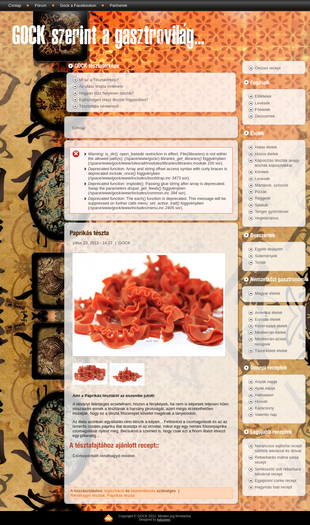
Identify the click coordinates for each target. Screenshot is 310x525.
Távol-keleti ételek (271, 350)
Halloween (264, 395)
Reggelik (263, 198)
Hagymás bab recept (273, 487)
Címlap (14, 5)
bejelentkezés (143, 490)
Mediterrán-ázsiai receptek (270, 341)
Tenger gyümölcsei (271, 211)
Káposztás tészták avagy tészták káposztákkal (277, 163)
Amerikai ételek (268, 312)
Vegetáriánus (266, 218)
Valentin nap (266, 414)
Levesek (262, 103)
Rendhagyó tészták (87, 495)
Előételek (263, 96)
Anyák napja (266, 381)
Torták (260, 262)
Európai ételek (268, 319)
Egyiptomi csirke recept (275, 480)
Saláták (261, 205)
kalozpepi (163, 519)
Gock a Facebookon (78, 5)
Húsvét (261, 401)
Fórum (40, 5)
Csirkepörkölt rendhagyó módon (104, 455)
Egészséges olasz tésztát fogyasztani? (113, 99)
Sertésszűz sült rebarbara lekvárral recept (278, 471)
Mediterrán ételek (270, 332)
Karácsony (264, 408)
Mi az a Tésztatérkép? (99, 79)
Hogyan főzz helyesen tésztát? (106, 93)
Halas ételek (266, 147)
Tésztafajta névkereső (98, 106)
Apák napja (265, 388)
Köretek (262, 172)
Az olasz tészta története (101, 86)
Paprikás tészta (121, 495)
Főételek (262, 109)
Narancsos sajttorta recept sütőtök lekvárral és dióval (278, 448)
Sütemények (266, 256)
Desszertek (265, 116)
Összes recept (268, 68)
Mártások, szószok (271, 185)
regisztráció (114, 490)
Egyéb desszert (269, 249)
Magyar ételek (267, 293)
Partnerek (118, 5)
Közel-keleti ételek (271, 326)
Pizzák (261, 191)
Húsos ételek (266, 154)
